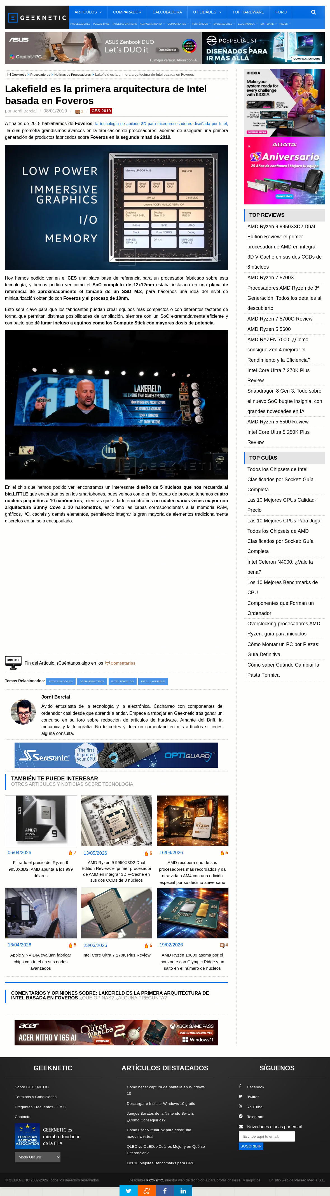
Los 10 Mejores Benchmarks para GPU (164, 1171)
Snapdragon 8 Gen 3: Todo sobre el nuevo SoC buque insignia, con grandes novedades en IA (285, 319)
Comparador (127, 12)
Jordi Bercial (26, 111)
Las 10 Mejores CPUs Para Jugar (279, 379)
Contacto (23, 1126)
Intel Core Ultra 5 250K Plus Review (281, 338)
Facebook (252, 1096)
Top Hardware (248, 12)
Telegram (252, 1126)
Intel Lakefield (162, 681)
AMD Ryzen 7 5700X (267, 249)
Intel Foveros (129, 681)
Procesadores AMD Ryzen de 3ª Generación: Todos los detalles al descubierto (279, 262)
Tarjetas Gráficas (125, 23)
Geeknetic (20, 75)
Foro (281, 12)
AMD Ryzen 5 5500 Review (273, 331)
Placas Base (101, 23)
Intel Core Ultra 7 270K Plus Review (116, 969)
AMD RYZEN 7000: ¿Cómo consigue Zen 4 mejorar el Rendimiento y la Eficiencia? (283, 293)
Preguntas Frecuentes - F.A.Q (43, 1116)
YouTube (251, 1116)
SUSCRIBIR (252, 1156)
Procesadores (80, 23)
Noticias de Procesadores (78, 75)
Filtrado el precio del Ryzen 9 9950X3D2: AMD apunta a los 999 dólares (40, 870)
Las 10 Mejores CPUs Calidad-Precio (283, 373)
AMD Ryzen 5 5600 (266, 281)
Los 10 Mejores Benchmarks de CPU (282, 405)
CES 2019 (105, 111)
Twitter (249, 1106)
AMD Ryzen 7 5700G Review (275, 274)
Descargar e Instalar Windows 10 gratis (164, 1112)
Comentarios (124, 663)
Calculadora (167, 12)
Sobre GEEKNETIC (33, 1096)
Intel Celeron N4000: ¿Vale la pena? (282, 399)
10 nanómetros (96, 681)
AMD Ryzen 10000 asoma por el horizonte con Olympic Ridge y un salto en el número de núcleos (192, 971)
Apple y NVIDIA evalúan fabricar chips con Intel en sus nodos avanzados (40, 971)
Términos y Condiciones (38, 1106)
